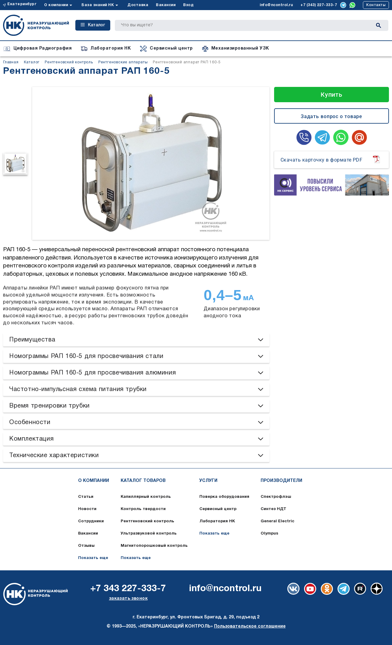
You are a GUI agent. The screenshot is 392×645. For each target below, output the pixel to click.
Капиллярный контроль (146, 497)
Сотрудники (91, 521)
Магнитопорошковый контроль (154, 546)
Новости (87, 509)
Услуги (208, 481)
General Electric (277, 521)
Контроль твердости (143, 509)
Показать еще (93, 558)
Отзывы (86, 546)
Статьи (85, 497)
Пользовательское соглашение (250, 626)
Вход (188, 5)
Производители (281, 481)
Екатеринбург (21, 4)
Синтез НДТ (273, 509)
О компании (56, 5)
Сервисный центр (217, 509)
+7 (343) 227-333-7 (318, 5)
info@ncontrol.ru (276, 5)
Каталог (93, 25)
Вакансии (165, 5)
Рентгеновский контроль (147, 521)
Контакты (376, 5)
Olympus (269, 533)
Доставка (137, 5)
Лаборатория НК (217, 521)
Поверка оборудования (224, 497)
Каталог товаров (143, 481)
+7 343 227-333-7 (128, 589)
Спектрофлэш (276, 497)
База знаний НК (97, 5)
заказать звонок (128, 599)
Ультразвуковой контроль (149, 533)
